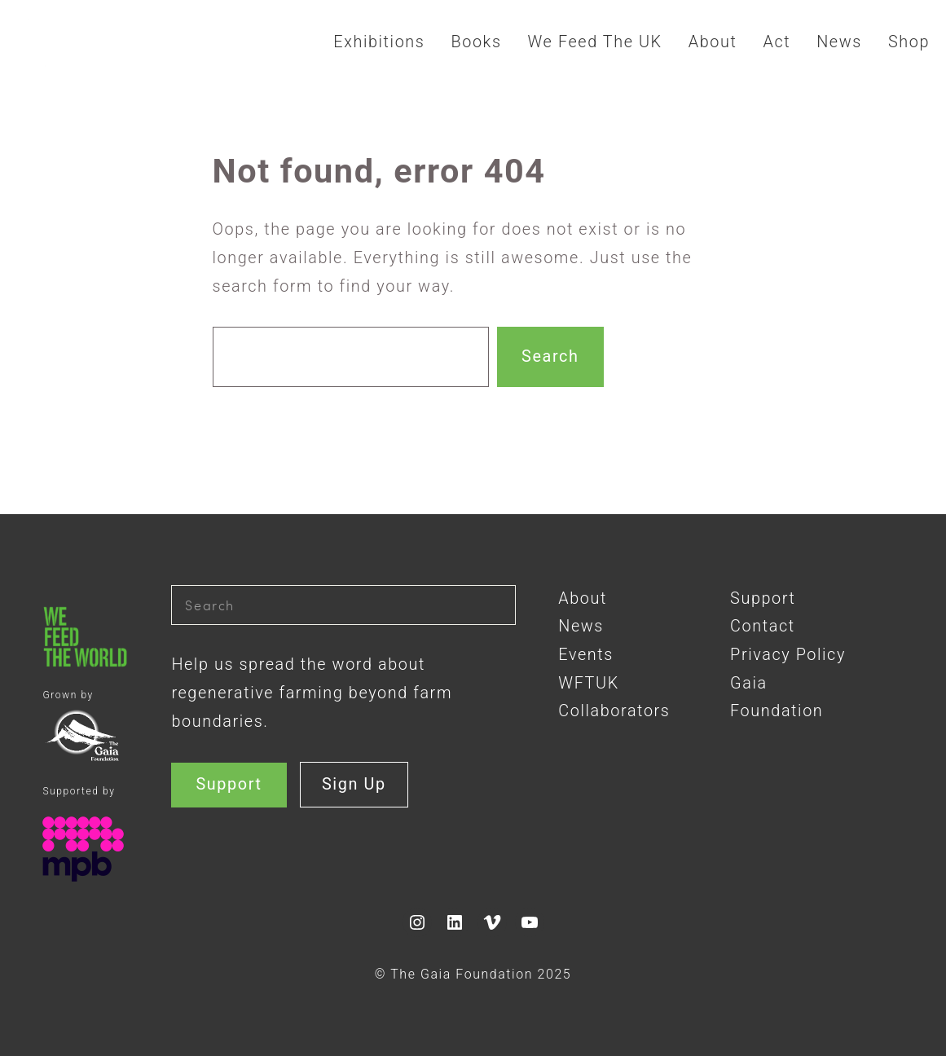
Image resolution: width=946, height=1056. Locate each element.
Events (586, 654)
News (581, 626)
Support (229, 784)
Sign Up (354, 784)
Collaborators (614, 711)
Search (550, 356)
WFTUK (588, 683)
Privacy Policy (788, 654)
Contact (762, 626)
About (582, 598)
